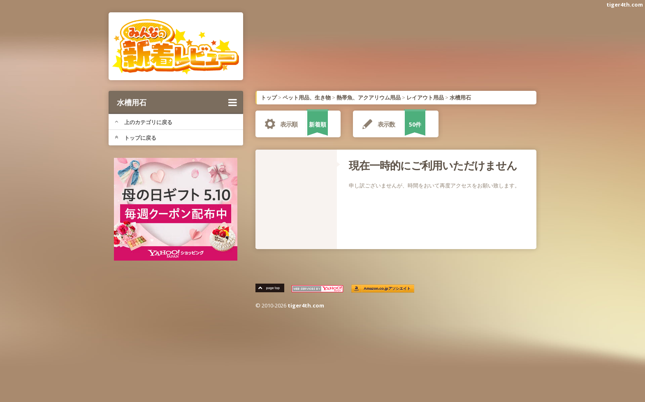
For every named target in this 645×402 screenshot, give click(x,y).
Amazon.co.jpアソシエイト (387, 288)
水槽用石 (177, 102)
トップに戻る (135, 137)
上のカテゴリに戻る (143, 122)
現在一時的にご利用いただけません (433, 165)
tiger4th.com (624, 4)
